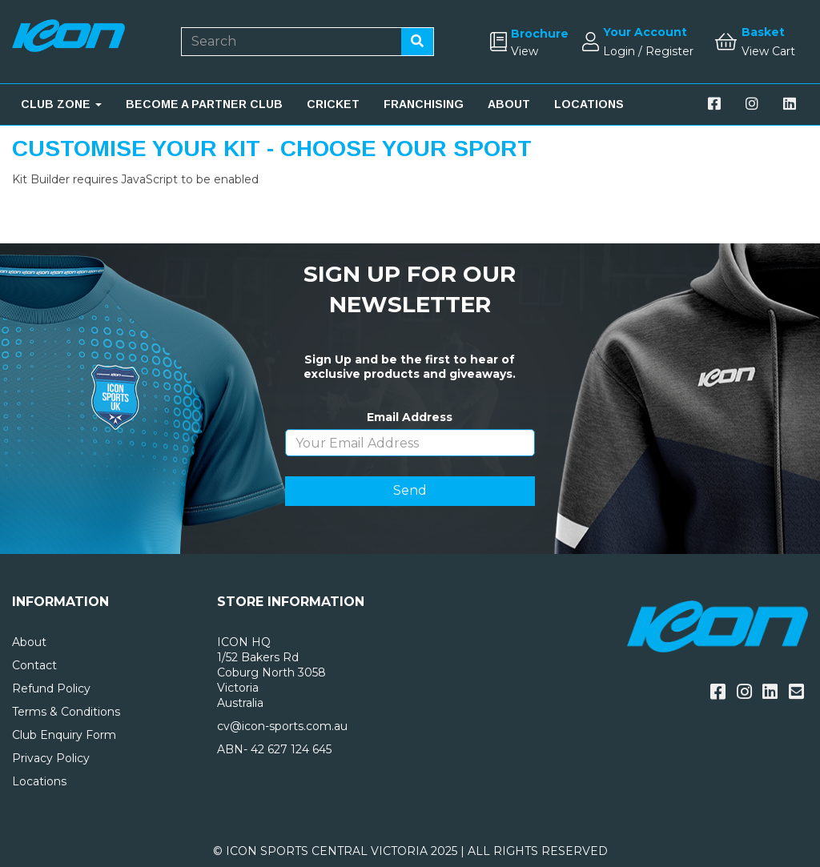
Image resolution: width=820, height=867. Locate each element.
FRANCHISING (424, 104)
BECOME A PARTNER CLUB (204, 104)
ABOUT (509, 104)
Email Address (409, 417)
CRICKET (333, 104)
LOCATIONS (589, 104)
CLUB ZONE (61, 104)
